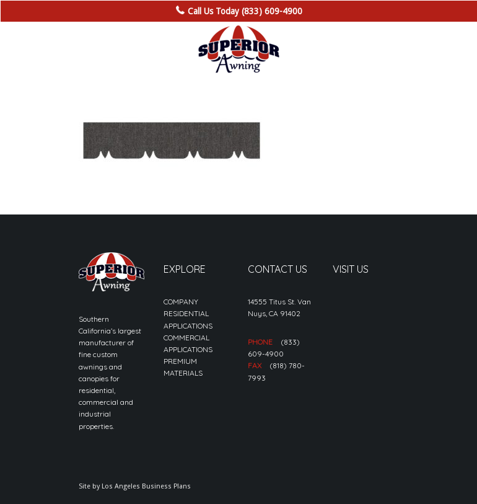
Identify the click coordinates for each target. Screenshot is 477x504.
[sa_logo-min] (238, 49)
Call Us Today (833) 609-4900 (245, 11)
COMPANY (181, 301)
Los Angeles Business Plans (146, 486)
